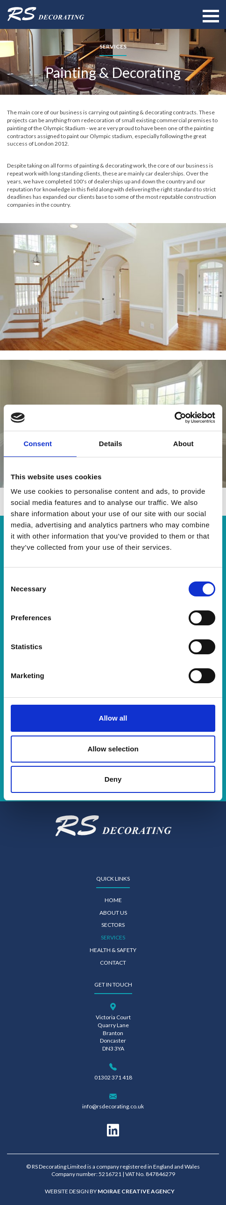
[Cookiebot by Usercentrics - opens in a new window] (174, 418)
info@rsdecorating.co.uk (113, 1106)
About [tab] (183, 444)
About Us (113, 912)
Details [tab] (110, 444)
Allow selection (112, 749)
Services (113, 937)
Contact (113, 962)
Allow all (113, 718)
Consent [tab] (37, 444)
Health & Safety (113, 949)
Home (113, 900)
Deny (113, 779)
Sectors (113, 924)
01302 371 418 (113, 1077)
